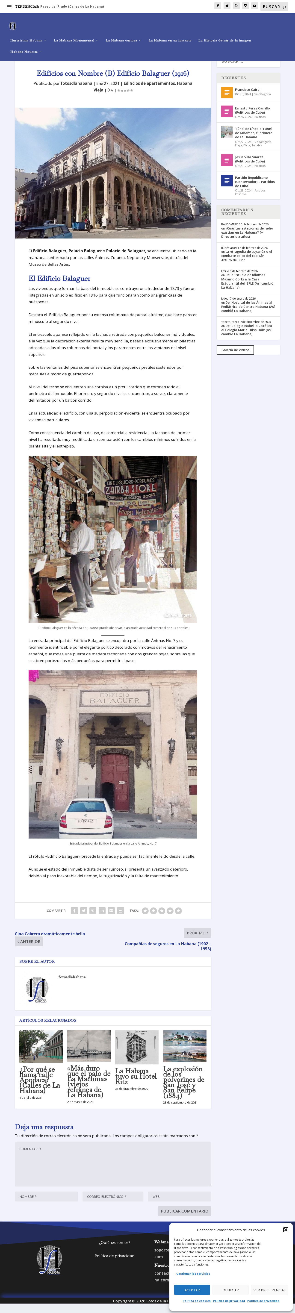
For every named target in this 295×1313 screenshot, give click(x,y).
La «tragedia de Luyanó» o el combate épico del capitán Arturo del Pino (246, 264)
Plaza (246, 154)
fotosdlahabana (76, 91)
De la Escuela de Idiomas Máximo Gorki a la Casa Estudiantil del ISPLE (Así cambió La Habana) (247, 289)
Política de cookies (197, 1301)
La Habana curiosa (121, 33)
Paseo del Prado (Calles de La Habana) (72, 6)
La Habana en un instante (170, 33)
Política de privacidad (229, 1301)
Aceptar (192, 1290)
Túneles (257, 154)
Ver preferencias (270, 1290)
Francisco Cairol (247, 98)
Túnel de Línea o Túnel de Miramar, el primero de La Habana (253, 141)
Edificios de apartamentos (149, 91)
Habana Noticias (24, 45)
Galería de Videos (235, 358)
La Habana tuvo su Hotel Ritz (136, 1084)
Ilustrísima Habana (26, 33)
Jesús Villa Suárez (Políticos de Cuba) (250, 167)
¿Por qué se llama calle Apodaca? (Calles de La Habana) (39, 1088)
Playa (238, 154)
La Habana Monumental (74, 33)
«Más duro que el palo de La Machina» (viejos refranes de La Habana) (88, 1090)
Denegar (231, 1290)
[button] (285, 1230)
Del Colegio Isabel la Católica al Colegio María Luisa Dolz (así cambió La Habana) (246, 338)
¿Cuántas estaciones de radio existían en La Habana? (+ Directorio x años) (247, 240)
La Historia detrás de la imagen (224, 33)
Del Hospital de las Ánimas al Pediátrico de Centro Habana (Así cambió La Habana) (248, 315)
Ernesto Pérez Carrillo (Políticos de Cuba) (252, 118)
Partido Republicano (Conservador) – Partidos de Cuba (255, 190)
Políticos (260, 125)
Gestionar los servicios (193, 1274)
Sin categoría (262, 102)
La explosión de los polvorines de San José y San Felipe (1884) (183, 1090)
